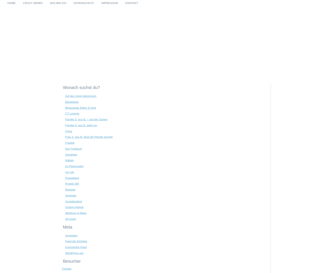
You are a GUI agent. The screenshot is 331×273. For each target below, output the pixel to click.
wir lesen (70, 219)
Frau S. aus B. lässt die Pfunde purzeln (89, 137)
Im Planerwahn (74, 166)
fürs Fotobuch (73, 148)
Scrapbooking (73, 201)
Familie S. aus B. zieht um (81, 125)
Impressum (109, 3)
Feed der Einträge (76, 241)
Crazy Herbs (32, 3)
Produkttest (72, 178)
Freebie (70, 142)
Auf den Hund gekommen (80, 96)
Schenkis (70, 195)
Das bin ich (58, 3)
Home (11, 3)
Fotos (68, 131)
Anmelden (71, 235)
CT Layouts (72, 113)
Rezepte (70, 189)
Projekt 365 (72, 183)
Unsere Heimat (74, 207)
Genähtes (71, 154)
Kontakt (131, 3)
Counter (67, 268)
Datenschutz (84, 3)
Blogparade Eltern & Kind (80, 107)
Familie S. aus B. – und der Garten (86, 119)
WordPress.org (74, 253)
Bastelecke (72, 102)
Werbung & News (76, 213)
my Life (69, 172)
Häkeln (69, 160)
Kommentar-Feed (76, 247)
